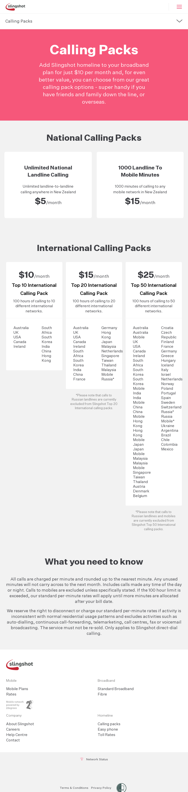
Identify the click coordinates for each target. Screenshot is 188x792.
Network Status (94, 759)
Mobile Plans (17, 689)
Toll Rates (106, 735)
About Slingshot (20, 724)
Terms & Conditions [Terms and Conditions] (74, 788)
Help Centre (16, 735)
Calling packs (109, 724)
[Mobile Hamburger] (178, 7)
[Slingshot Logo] (15, 7)
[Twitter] (94, 772)
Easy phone (108, 729)
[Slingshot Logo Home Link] (94, 664)
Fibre (102, 694)
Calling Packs (18, 21)
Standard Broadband (116, 689)
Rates (11, 694)
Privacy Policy (101, 788)
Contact (13, 740)
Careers (13, 729)
